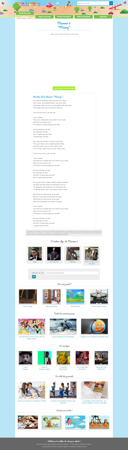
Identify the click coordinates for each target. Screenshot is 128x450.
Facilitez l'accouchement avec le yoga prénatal (63, 401)
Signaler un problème (69, 446)
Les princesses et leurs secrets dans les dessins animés (32, 337)
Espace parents (44, 17)
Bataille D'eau (75, 305)
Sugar (35, 261)
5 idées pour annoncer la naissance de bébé (32, 400)
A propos (44, 446)
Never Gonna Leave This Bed (91, 262)
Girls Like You (54, 261)
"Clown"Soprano (25, 367)
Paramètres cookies (81, 446)
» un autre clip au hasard (64, 88)
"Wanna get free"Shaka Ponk (101, 367)
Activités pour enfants (25, 15)
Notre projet (50, 446)
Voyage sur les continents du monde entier (94, 336)
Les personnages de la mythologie (63, 336)
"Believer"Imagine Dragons (44, 367)
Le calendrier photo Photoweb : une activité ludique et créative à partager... (94, 401)
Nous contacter (59, 446)
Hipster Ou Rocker (51, 305)
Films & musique (83, 17)
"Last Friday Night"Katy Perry (82, 367)
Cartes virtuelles (64, 17)
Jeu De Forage (28, 305)
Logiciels (103, 17)
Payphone (72, 261)
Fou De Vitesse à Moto (99, 305)
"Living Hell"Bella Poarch (63, 367)
